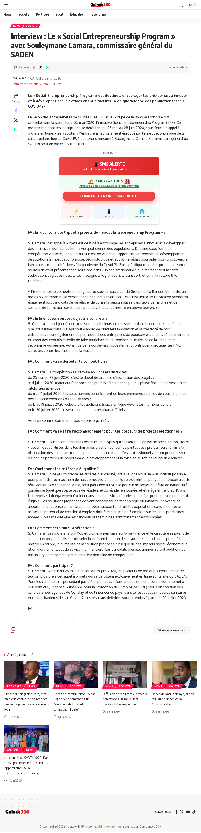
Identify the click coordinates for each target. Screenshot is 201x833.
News (17, 26)
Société (33, 26)
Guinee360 (21, 79)
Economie (14, 687)
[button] (8, 4)
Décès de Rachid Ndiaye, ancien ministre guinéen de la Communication (173, 699)
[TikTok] (194, 813)
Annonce (13, 750)
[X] (181, 813)
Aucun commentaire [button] (166, 631)
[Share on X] (41, 68)
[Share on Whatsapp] (48, 68)
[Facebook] (175, 813)
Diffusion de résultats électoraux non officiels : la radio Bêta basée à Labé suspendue (125, 699)
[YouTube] (187, 813)
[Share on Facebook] (34, 68)
